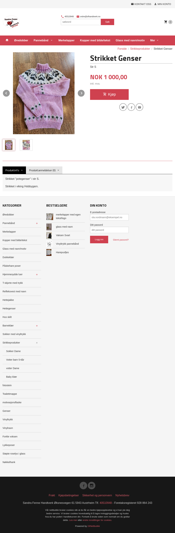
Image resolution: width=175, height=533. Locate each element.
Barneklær (8, 325)
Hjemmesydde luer (13, 274)
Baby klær (11, 376)
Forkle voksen (10, 436)
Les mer (73, 520)
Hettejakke (8, 300)
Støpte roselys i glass (14, 453)
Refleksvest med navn (14, 291)
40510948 (67, 16)
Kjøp (109, 94)
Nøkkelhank (9, 462)
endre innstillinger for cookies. (97, 520)
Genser (6, 411)
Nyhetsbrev (122, 495)
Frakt (52, 495)
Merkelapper (66, 40)
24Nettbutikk (94, 526)
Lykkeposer (9, 445)
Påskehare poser (12, 265)
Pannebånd (41, 40)
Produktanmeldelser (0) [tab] (42, 170)
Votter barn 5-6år (15, 359)
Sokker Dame (13, 351)
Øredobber (21, 40)
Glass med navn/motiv (130, 40)
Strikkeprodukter (11, 342)
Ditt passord (96, 224)
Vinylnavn (8, 428)
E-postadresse (97, 212)
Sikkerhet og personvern (97, 495)
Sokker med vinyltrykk (14, 334)
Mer (152, 40)
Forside (122, 48)
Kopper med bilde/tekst (95, 40)
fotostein (7, 385)
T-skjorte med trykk (13, 283)
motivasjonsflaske (12, 402)
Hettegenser (9, 308)
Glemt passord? (121, 240)
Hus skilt (7, 317)
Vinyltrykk (8, 419)
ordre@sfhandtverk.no (88, 16)
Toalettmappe (10, 393)
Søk (107, 21)
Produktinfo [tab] (12, 170)
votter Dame (12, 368)
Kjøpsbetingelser (68, 495)
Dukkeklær (8, 257)
